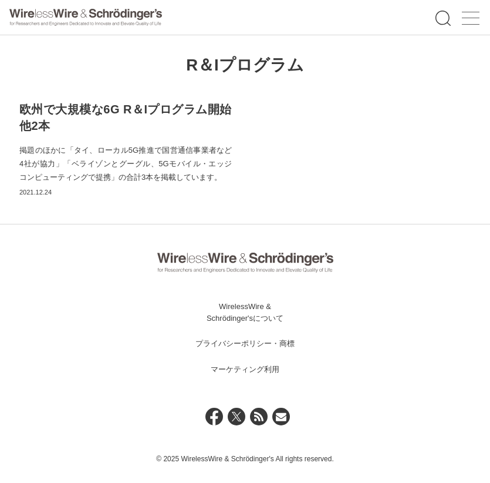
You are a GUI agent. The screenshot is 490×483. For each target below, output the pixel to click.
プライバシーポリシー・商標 (245, 343)
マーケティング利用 (245, 369)
